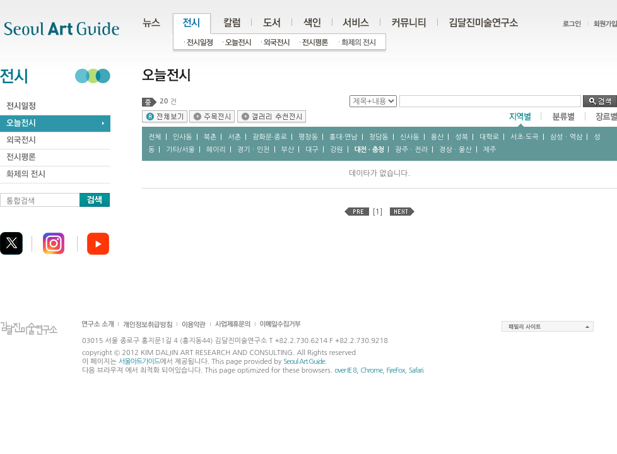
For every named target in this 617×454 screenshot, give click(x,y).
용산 (437, 137)
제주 (490, 149)
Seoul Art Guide (304, 361)
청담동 (379, 137)
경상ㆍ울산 (455, 149)
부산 (288, 149)
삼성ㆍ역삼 (566, 137)
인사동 (182, 137)
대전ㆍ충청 (369, 149)
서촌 (234, 137)
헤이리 (216, 149)
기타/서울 (180, 149)
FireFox (396, 370)
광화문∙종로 (269, 137)
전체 (155, 137)
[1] (378, 212)
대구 (312, 149)
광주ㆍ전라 (411, 149)
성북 (461, 137)
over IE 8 (345, 370)
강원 (336, 149)
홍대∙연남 (343, 137)
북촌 (210, 137)
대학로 (489, 137)
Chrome (371, 370)
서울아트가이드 (139, 361)
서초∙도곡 (524, 137)
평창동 (308, 137)
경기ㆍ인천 (253, 149)
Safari (416, 370)
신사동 (410, 137)
